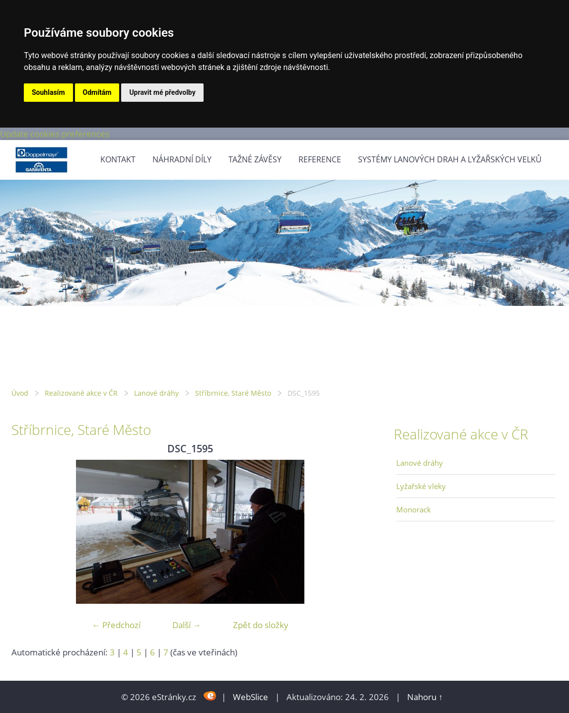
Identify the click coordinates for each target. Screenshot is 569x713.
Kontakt (118, 159)
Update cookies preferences (54, 134)
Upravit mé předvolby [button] (162, 92)
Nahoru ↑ (425, 697)
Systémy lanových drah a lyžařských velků (450, 159)
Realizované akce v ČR (81, 393)
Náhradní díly (182, 159)
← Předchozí (116, 625)
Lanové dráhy (156, 393)
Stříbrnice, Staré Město (233, 393)
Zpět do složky (260, 625)
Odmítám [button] (97, 92)
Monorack (413, 509)
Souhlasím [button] (48, 92)
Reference (319, 159)
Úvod (19, 393)
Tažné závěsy (255, 159)
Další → (186, 625)
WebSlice (250, 697)
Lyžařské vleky (421, 486)
